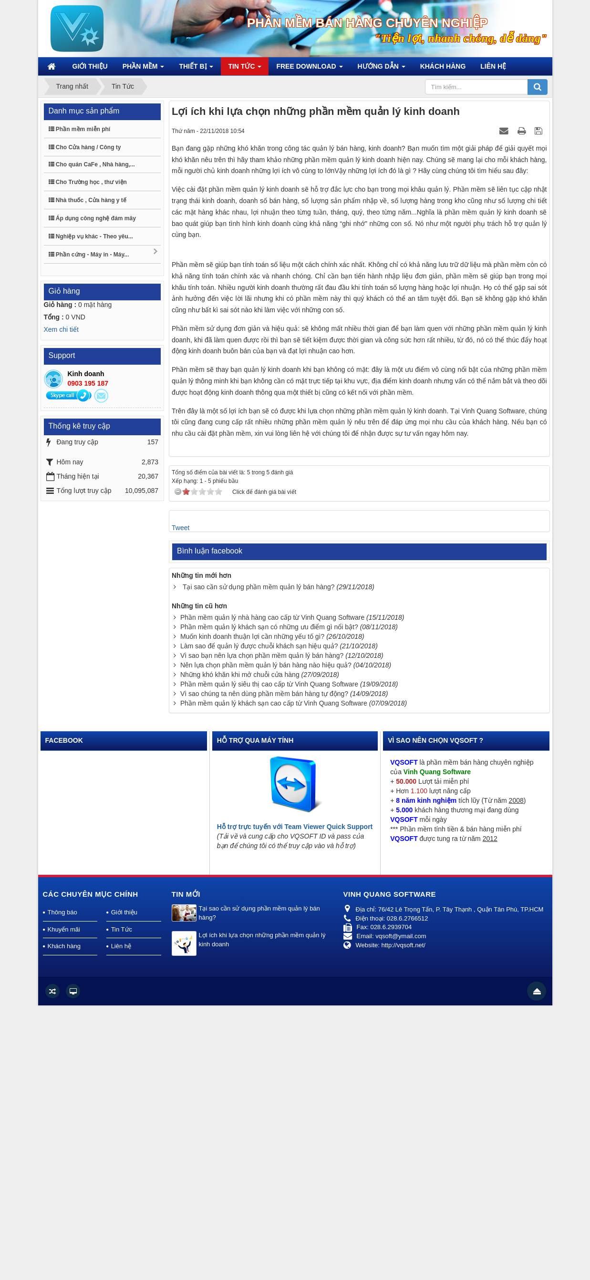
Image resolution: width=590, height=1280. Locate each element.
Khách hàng (64, 1221)
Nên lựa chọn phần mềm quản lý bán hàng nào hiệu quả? (266, 939)
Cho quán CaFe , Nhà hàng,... (92, 164)
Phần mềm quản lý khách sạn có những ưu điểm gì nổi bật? (269, 901)
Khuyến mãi (64, 1204)
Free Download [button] (309, 68)
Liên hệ (121, 1221)
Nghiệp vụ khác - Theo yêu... (91, 236)
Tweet (180, 802)
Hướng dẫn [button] (381, 68)
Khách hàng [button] (443, 66)
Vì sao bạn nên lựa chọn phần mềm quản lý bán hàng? (261, 930)
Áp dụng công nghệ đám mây (92, 218)
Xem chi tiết (61, 329)
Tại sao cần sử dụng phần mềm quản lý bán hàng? (259, 861)
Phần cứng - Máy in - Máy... (104, 253)
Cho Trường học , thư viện (88, 182)
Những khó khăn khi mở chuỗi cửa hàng (240, 949)
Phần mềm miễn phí (80, 129)
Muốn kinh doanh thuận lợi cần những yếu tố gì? (252, 911)
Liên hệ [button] (493, 66)
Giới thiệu (124, 1187)
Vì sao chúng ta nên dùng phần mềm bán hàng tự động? (264, 968)
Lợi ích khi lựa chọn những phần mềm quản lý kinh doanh (262, 1214)
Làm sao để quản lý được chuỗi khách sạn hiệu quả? (259, 920)
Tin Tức (121, 1204)
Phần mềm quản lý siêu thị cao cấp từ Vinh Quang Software (269, 959)
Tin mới (186, 1169)
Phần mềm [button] (144, 68)
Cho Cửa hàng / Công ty (85, 147)
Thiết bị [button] (196, 68)
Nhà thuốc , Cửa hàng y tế (87, 200)
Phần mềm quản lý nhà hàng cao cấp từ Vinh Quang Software (272, 892)
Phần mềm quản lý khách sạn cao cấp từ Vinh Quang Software (273, 978)
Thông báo (62, 1187)
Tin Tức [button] (244, 68)
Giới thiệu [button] (90, 66)
